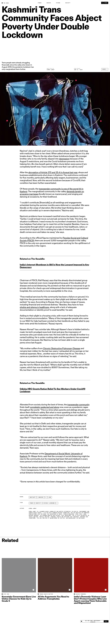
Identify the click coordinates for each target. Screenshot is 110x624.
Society (67, 3)
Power (39, 3)
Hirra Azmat (51, 69)
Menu (106, 3)
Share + (104, 69)
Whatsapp (33, 497)
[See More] (57, 503)
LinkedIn (40, 497)
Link (49, 497)
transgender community (78, 404)
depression (64, 158)
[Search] (102, 3)
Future (58, 3)
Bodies (49, 3)
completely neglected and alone (44, 407)
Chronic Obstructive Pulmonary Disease (61, 348)
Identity (38, 503)
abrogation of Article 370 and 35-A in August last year (52, 172)
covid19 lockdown (49, 503)
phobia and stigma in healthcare (34, 307)
